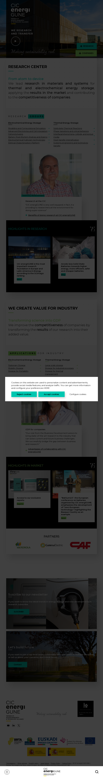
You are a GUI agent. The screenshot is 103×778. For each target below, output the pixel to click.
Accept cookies (51, 394)
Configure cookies (77, 394)
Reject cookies (24, 394)
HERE (47, 388)
